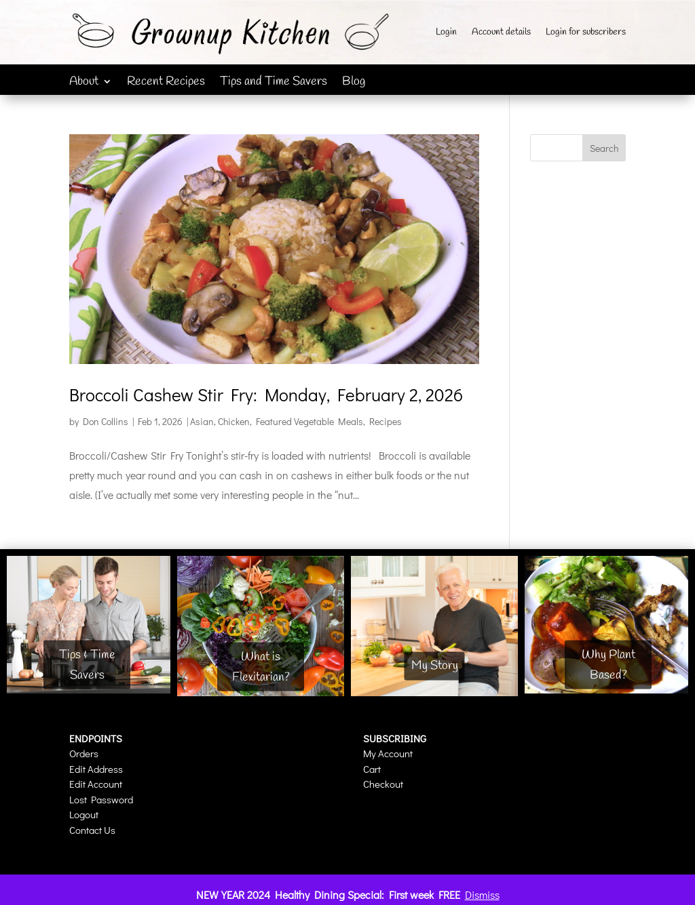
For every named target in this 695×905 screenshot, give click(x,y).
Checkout (383, 783)
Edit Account (95, 783)
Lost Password (101, 799)
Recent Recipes (166, 83)
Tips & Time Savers (87, 664)
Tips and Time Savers (273, 83)
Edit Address (96, 769)
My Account (388, 753)
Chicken (234, 421)
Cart (372, 769)
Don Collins (105, 421)
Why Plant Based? (608, 664)
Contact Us (92, 830)
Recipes (385, 421)
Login (446, 33)
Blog (353, 83)
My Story (434, 666)
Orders (83, 753)
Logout (83, 814)
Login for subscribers (586, 33)
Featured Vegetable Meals (309, 421)
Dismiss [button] (482, 894)
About (83, 83)
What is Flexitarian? (261, 666)
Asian (202, 421)
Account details (501, 33)
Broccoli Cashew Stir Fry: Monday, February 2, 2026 (266, 394)
